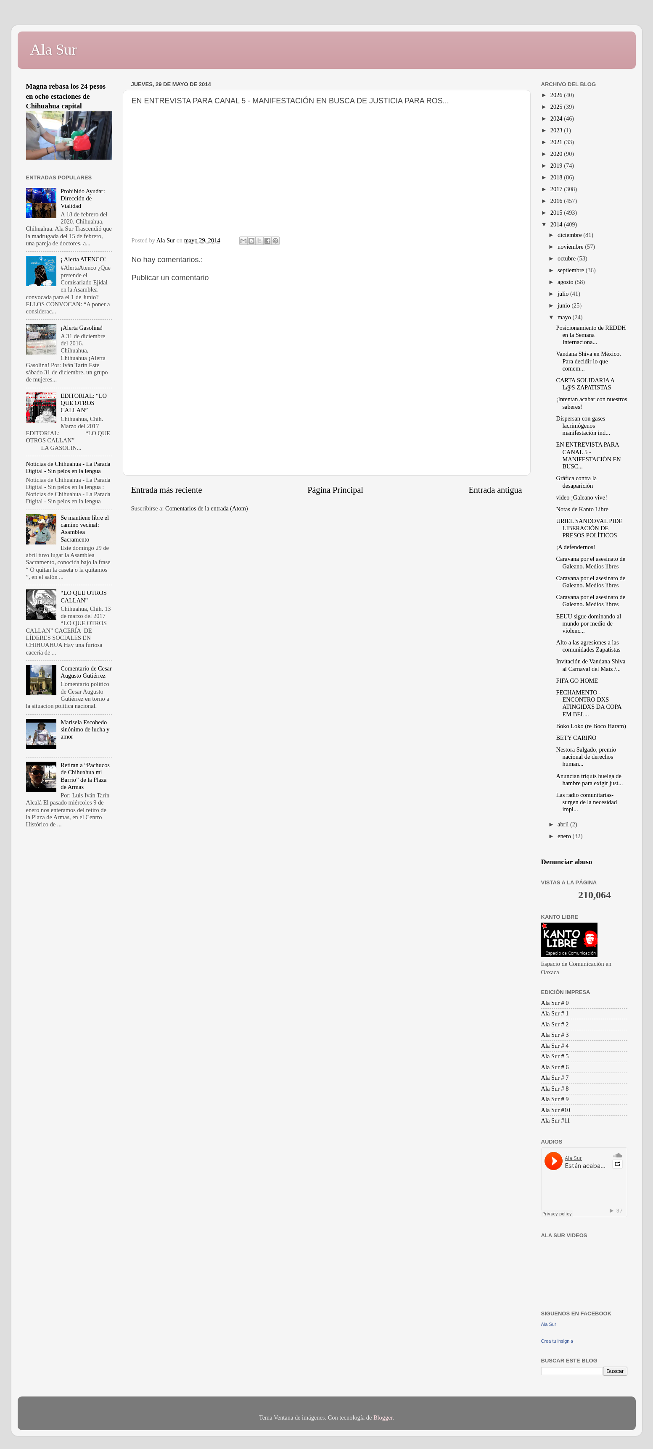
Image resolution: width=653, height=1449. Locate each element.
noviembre (571, 246)
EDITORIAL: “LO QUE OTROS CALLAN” (84, 403)
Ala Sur (53, 49)
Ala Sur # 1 (555, 1013)
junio (564, 305)
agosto (566, 282)
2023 (557, 130)
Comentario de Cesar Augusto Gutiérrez (86, 672)
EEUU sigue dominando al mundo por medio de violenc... (588, 623)
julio (564, 293)
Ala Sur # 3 (555, 1034)
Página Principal (335, 489)
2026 (557, 95)
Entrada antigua (495, 489)
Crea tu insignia (557, 1341)
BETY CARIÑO (576, 737)
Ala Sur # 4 (555, 1045)
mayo (565, 317)
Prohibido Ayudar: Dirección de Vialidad (83, 198)
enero (565, 836)
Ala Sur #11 (555, 1120)
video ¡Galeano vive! (581, 497)
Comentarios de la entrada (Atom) (206, 508)
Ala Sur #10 (556, 1110)
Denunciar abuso (566, 862)
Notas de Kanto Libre (582, 509)
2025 (557, 106)
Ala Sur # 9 (555, 1099)
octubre (567, 258)
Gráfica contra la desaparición (576, 482)
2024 (557, 118)
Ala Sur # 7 (555, 1077)
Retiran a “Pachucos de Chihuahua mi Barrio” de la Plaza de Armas (85, 776)
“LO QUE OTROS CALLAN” (84, 596)
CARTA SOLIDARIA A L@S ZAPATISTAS (585, 384)
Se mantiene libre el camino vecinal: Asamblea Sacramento (85, 528)
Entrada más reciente (166, 489)
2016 (557, 200)
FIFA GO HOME (577, 680)
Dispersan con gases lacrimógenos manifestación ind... (583, 426)
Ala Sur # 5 (555, 1056)
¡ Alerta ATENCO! (83, 259)
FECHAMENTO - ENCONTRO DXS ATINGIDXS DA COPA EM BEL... (588, 703)
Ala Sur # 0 (555, 1002)
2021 (557, 142)
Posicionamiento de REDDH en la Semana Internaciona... (591, 335)
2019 (557, 165)
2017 (557, 189)
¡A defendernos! (575, 547)
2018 (557, 177)
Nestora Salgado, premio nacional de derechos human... (586, 757)
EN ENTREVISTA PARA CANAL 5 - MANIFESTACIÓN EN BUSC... (588, 455)
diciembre (570, 234)
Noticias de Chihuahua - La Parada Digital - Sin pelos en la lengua (68, 467)
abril (564, 824)
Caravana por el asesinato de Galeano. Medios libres (590, 562)
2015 (557, 212)
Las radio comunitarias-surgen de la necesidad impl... (586, 802)
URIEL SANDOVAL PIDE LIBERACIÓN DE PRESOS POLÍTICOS (589, 528)
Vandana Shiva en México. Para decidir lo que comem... (588, 361)
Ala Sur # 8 (555, 1088)
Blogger (383, 1417)
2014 (557, 224)
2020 (557, 153)
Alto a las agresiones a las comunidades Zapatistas (588, 646)
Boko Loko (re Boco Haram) (591, 726)
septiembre (572, 270)
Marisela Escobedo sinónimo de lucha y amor (85, 729)
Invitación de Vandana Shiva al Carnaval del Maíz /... (590, 665)
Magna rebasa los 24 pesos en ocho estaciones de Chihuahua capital (66, 96)
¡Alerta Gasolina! (82, 327)
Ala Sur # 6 (555, 1067)
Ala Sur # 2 (555, 1024)
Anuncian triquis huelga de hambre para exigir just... (589, 779)
